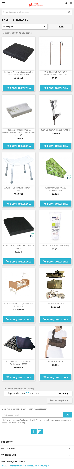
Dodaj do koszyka (18, 87)
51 (32, 393)
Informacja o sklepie (13, 461)
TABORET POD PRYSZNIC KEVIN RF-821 (18, 189)
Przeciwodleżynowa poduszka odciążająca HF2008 (18, 362)
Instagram (40, 431)
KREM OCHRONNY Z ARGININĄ (55, 245)
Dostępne (24, 26)
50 (28, 393)
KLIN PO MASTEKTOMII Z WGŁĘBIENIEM (55, 189)
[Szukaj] (37, 12)
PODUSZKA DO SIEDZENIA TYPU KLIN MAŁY (18, 246)
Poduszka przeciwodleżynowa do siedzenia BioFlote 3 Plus (18, 73)
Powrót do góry (59, 400)
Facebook (34, 431)
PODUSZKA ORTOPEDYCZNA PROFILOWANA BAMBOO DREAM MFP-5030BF (18, 132)
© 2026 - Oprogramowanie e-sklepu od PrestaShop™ (25, 465)
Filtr (61, 26)
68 (37, 393)
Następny (64, 393)
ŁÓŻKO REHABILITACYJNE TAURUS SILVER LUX (18, 304)
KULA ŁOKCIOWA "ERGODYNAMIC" (55, 130)
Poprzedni (11, 393)
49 (24, 393)
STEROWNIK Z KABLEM (55, 303)
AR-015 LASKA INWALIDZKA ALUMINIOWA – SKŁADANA (55, 73)
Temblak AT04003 (55, 361)
